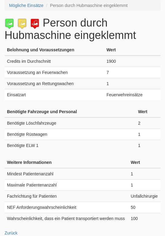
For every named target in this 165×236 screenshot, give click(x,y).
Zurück (11, 233)
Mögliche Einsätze (26, 5)
